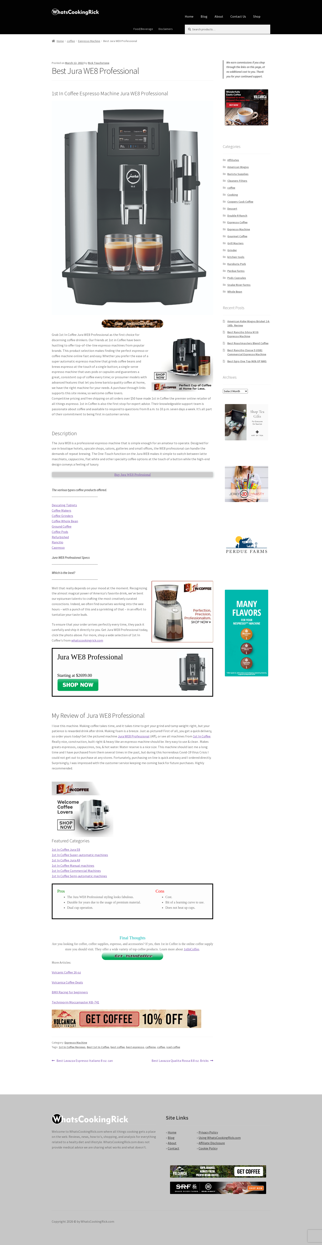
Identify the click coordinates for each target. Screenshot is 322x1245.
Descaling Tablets (64, 505)
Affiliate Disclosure (212, 1143)
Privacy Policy (208, 1132)
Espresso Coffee (237, 222)
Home (189, 16)
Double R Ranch (237, 215)
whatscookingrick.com (87, 640)
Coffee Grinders (62, 516)
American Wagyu (238, 167)
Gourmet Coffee (237, 236)
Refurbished (60, 537)
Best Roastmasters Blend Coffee (247, 343)
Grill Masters (235, 243)
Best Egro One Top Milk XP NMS (247, 361)
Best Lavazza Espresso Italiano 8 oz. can (84, 1060)
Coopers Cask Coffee (240, 201)
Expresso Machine (89, 41)
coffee (71, 41)
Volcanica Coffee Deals (67, 982)
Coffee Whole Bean (65, 521)
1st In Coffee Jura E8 (66, 849)
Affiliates (233, 160)
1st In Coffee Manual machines (73, 865)
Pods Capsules (236, 278)
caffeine (150, 1047)
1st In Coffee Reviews (72, 1047)
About (219, 16)
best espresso (135, 1047)
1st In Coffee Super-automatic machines (80, 855)
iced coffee (173, 1047)
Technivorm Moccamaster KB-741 (75, 1002)
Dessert (232, 208)
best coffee (117, 1047)
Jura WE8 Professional (134, 736)
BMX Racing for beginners (70, 992)
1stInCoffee (191, 949)
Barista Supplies (237, 174)
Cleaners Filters (237, 181)
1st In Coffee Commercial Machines (76, 871)
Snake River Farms (239, 285)
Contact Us (238, 16)
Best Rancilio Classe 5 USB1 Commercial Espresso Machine (246, 352)
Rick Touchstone (98, 63)
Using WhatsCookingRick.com (220, 1138)
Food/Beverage (143, 29)
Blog (204, 16)
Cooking (232, 195)
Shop (256, 16)
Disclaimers (166, 29)
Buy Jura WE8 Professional (132, 474)
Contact (173, 1148)
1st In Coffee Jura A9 (66, 860)
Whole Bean (234, 291)
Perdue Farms (236, 271)
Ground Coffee (61, 526)
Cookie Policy (208, 1148)
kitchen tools (235, 257)
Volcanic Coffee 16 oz (66, 972)
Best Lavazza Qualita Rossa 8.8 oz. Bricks (180, 1060)
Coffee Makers (61, 510)
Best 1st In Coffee (98, 1047)
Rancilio (57, 542)
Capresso (58, 547)
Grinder (232, 250)
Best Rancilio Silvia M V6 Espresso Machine (242, 334)
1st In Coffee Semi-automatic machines (79, 876)
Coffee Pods (60, 532)
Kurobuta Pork (236, 264)
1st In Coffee (201, 736)
